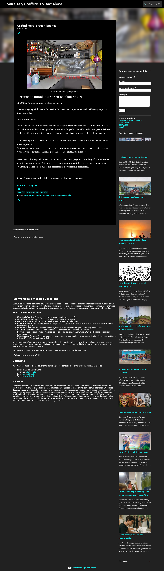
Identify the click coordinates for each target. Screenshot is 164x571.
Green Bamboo (32, 192)
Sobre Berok (124, 123)
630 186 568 (31, 372)
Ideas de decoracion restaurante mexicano (135, 412)
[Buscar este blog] (150, 4)
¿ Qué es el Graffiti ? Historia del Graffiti (134, 157)
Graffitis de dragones (27, 185)
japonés (44, 192)
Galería (122, 127)
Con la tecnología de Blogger (82, 568)
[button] (18, 33)
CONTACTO (123, 125)
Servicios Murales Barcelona (130, 121)
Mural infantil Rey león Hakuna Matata (133, 452)
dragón (21, 192)
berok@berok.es (29, 374)
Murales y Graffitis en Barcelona (34, 4)
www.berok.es (30, 376)
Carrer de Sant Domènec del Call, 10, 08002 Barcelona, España (47, 195)
